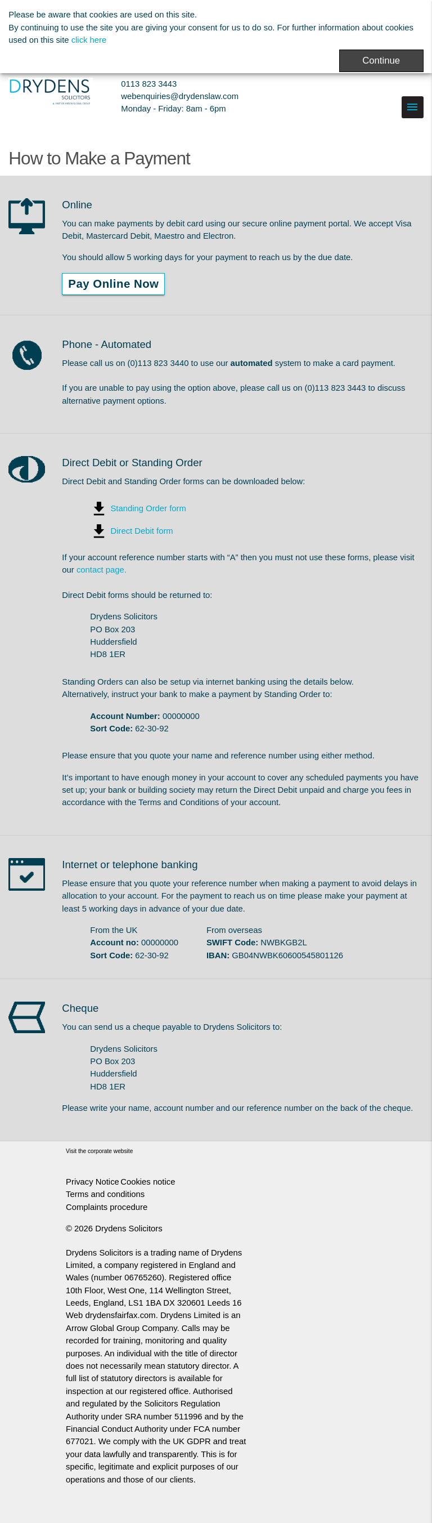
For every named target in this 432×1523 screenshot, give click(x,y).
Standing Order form (148, 508)
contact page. (101, 569)
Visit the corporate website (99, 1151)
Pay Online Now (113, 284)
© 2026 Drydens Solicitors (114, 1228)
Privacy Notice (92, 1181)
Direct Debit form (141, 530)
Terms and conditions (105, 1194)
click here (89, 39)
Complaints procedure (106, 1207)
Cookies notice (147, 1181)
